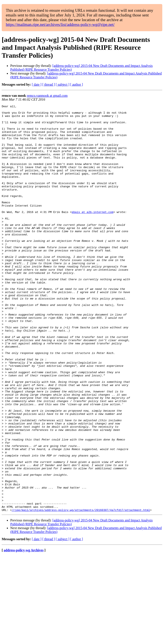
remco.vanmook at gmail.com (47, 95)
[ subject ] (62, 84)
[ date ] (36, 84)
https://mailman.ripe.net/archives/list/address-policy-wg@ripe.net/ (60, 24)
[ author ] (76, 84)
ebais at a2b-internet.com (92, 234)
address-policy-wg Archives (24, 631)
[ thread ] (48, 84)
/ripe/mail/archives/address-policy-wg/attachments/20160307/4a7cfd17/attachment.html (81, 591)
